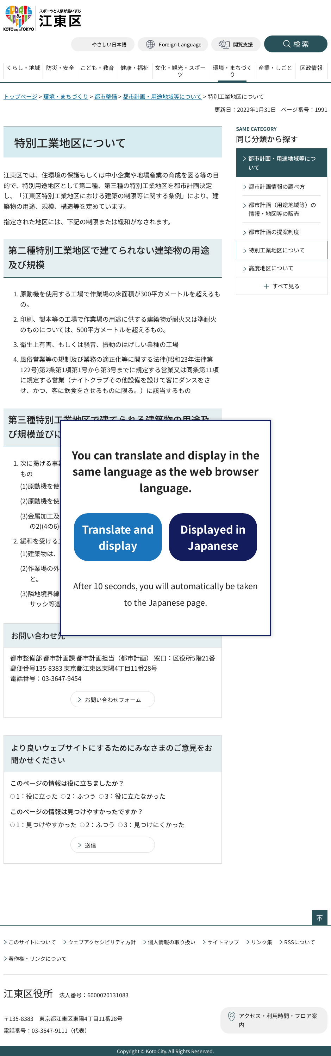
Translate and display (118, 537)
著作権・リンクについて (37, 958)
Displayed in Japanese (213, 537)
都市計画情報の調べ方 (277, 186)
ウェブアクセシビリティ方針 (102, 942)
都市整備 (105, 96)
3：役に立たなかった (135, 795)
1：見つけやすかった (46, 824)
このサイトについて (32, 942)
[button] (173, 44)
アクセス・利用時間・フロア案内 (278, 1020)
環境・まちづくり (65, 96)
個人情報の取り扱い (171, 942)
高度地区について (271, 268)
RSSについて (299, 942)
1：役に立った (37, 795)
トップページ (20, 96)
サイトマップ (223, 942)
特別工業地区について (277, 250)
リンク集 (261, 942)
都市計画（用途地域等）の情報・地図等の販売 (282, 209)
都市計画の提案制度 (274, 231)
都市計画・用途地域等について (162, 96)
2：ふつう (81, 795)
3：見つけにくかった (154, 824)
